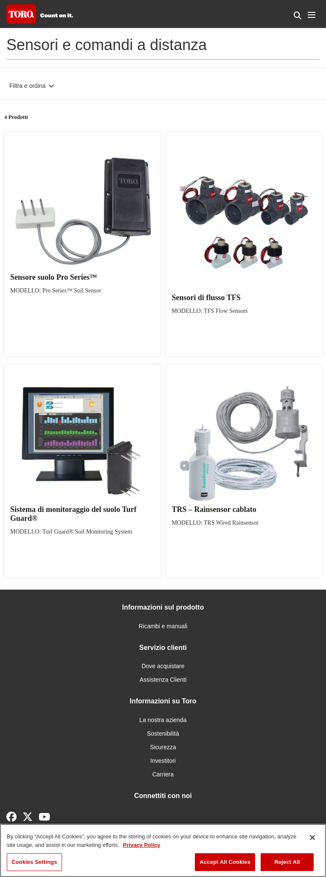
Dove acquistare (162, 666)
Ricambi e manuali (162, 626)
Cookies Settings (34, 862)
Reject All (287, 862)
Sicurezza (163, 747)
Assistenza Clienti (163, 679)
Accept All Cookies (225, 862)
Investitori (163, 760)
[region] (163, 850)
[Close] (312, 837)
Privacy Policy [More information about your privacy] (141, 845)
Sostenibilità (163, 733)
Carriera (163, 774)
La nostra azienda (162, 720)
